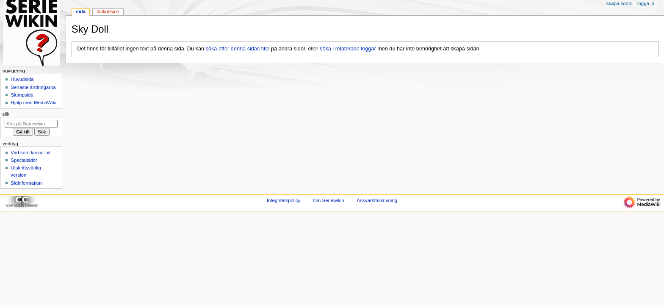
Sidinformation (26, 183)
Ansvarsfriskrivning (377, 200)
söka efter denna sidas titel (238, 49)
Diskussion (108, 11)
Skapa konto (619, 3)
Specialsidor (24, 160)
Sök (6, 113)
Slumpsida (22, 94)
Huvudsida (22, 79)
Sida (81, 11)
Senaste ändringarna (33, 87)
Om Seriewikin (328, 200)
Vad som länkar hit (30, 152)
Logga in (645, 3)
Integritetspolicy (283, 200)
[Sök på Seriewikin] (31, 124)
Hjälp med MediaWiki (33, 102)
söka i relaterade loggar (348, 49)
